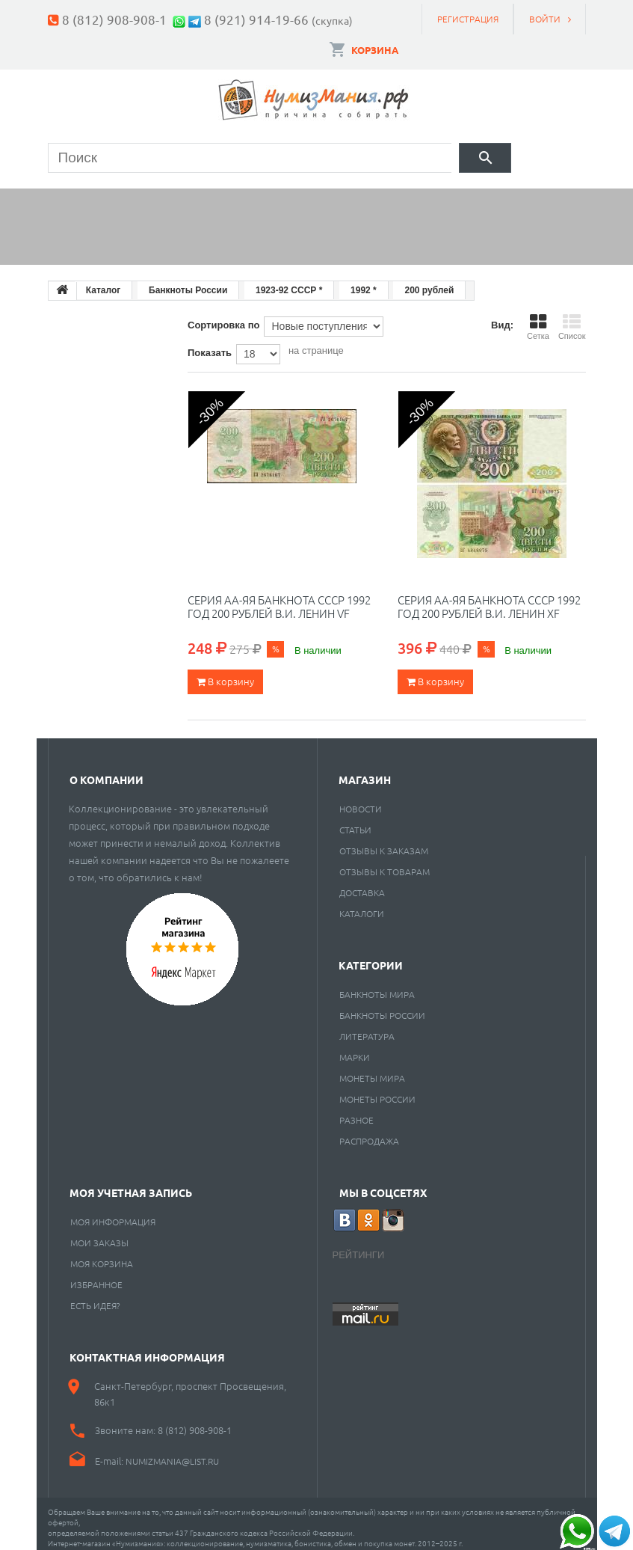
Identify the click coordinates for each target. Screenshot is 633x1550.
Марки (291, 199)
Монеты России (377, 1091)
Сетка (538, 318)
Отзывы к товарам (384, 863)
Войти (545, 19)
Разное (86, 237)
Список (572, 318)
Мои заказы (99, 1234)
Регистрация (467, 19)
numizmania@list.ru (172, 1453)
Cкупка (178, 237)
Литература (367, 1028)
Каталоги (361, 905)
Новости (360, 800)
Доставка (362, 884)
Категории (371, 957)
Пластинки (478, 199)
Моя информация (112, 1213)
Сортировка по (223, 316)
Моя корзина (101, 1255)
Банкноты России (382, 1007)
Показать (210, 344)
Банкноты (193, 199)
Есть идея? (95, 1297)
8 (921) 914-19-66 (256, 19)
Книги (377, 199)
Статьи (355, 821)
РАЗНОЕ (356, 1112)
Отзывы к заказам (383, 842)
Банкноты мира (377, 986)
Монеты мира (372, 1070)
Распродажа (369, 1133)
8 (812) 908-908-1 (114, 19)
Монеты (89, 199)
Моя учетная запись (131, 1184)
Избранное (96, 1276)
